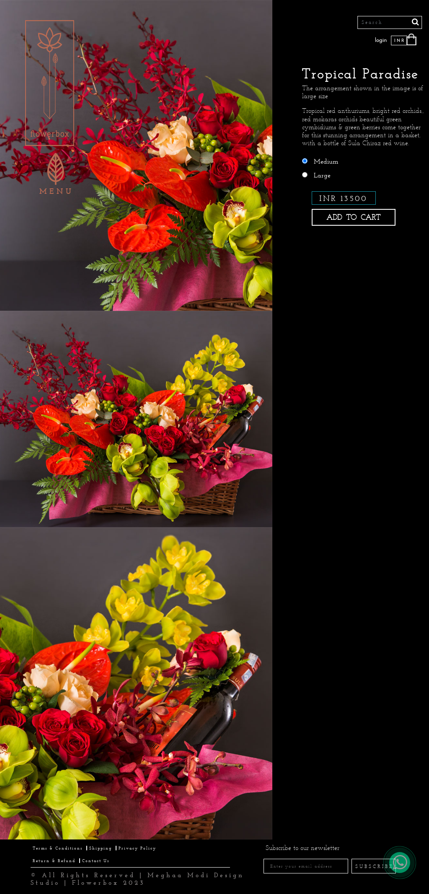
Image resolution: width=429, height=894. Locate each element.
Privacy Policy (137, 848)
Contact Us (95, 860)
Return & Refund (54, 860)
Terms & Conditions (58, 848)
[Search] (390, 22)
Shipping (100, 848)
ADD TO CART (353, 217)
